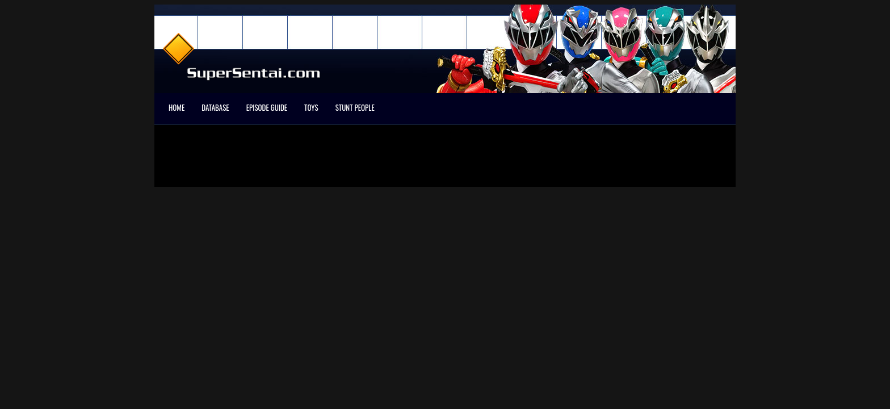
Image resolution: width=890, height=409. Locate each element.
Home (176, 107)
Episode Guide (266, 107)
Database (215, 107)
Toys (311, 107)
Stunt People (355, 107)
